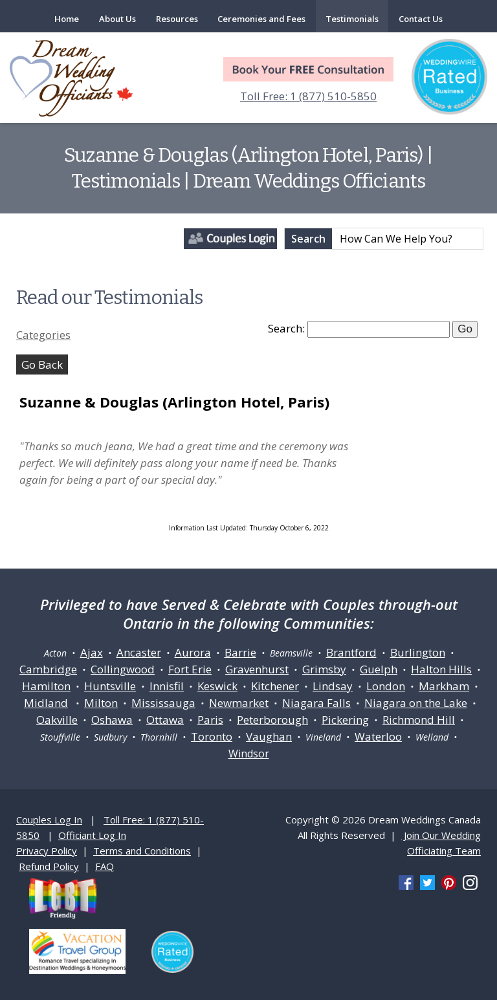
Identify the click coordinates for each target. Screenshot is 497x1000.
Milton (101, 702)
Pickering (345, 719)
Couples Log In (49, 819)
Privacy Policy (46, 850)
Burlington (417, 652)
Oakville (57, 719)
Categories (43, 334)
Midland (46, 702)
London (385, 686)
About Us (117, 19)
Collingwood (123, 669)
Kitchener (275, 686)
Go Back (42, 364)
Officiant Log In (92, 835)
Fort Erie (190, 669)
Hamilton (46, 686)
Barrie (240, 652)
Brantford (351, 652)
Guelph (378, 669)
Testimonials (352, 19)
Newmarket (239, 702)
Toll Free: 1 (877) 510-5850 (308, 96)
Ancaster (138, 652)
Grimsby (324, 669)
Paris (210, 719)
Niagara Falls (316, 702)
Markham (444, 686)
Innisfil (166, 686)
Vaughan (269, 736)
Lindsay (333, 686)
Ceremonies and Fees (261, 19)
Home (66, 19)
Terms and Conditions (142, 850)
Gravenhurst (257, 669)
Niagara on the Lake (415, 702)
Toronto (211, 736)
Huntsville (110, 686)
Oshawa (112, 719)
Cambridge (48, 669)
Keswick (217, 686)
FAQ (104, 866)
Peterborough (272, 719)
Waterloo (378, 736)
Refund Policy (49, 866)
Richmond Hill (418, 719)
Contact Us (421, 19)
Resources (177, 19)
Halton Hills (441, 669)
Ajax (91, 652)
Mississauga (163, 702)
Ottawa (165, 719)
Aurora (193, 652)
